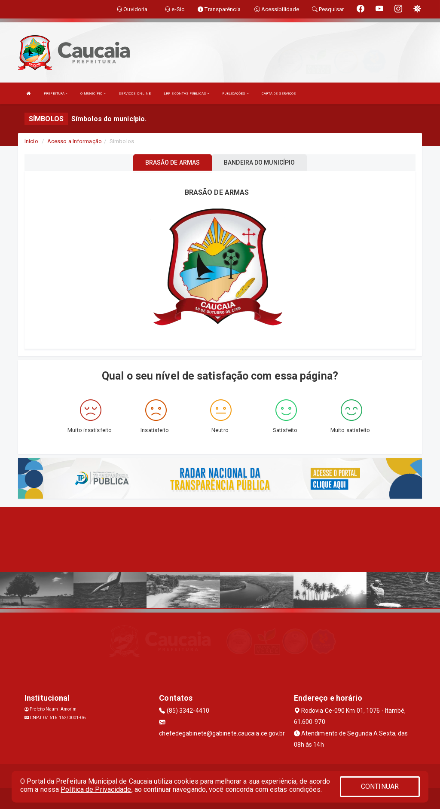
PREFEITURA (55, 93)
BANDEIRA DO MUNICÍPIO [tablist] (259, 162)
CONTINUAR (380, 786)
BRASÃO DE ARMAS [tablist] (172, 162)
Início (31, 141)
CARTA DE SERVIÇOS (279, 93)
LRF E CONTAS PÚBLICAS (186, 93)
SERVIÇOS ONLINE (135, 93)
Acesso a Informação (74, 141)
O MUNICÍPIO (92, 93)
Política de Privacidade (96, 789)
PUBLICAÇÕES (235, 93)
